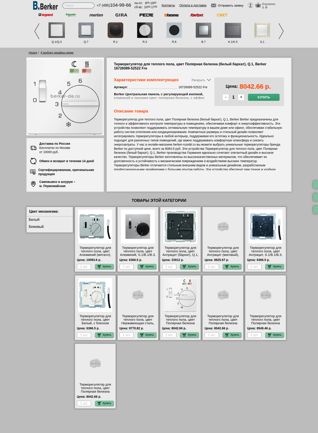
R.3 (144, 41)
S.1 (262, 41)
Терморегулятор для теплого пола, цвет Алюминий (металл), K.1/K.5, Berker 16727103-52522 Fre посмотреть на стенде (95, 256)
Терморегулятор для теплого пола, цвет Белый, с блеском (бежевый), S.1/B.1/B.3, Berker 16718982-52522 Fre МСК (95, 325)
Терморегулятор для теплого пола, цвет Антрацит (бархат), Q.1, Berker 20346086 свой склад (180, 255)
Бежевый (36, 227)
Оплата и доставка (192, 5)
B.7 (203, 41)
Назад (33, 52)
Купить (263, 97)
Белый (34, 219)
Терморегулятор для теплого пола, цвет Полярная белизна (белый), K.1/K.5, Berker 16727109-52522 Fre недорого (265, 325)
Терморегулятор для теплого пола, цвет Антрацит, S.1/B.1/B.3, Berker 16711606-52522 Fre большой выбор (266, 255)
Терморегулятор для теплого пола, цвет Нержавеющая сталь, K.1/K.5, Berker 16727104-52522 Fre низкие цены (137, 325)
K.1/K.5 (233, 41)
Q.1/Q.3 (57, 41)
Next (281, 31)
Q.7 (86, 41)
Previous (37, 31)
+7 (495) (114, 5)
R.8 (174, 41)
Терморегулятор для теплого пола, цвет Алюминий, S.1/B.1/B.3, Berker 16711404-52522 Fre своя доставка (138, 255)
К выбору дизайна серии (57, 52)
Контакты (168, 5)
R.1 (115, 41)
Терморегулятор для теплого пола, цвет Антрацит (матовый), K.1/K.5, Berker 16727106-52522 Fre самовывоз (223, 256)
